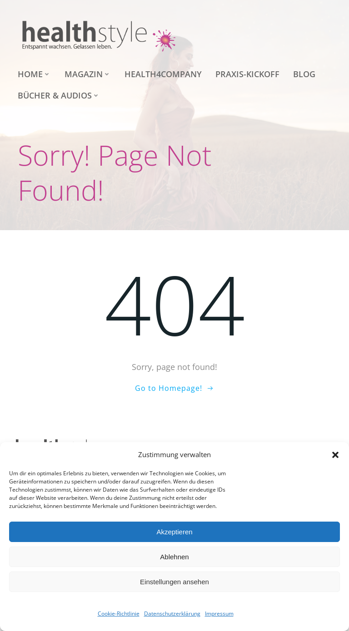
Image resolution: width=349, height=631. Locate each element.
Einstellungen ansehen (174, 582)
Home (34, 74)
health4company (163, 74)
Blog (304, 74)
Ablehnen (174, 557)
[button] (335, 454)
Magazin (88, 74)
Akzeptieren (174, 532)
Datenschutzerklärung (172, 613)
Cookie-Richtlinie (119, 613)
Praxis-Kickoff (247, 74)
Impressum (219, 613)
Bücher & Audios (59, 95)
